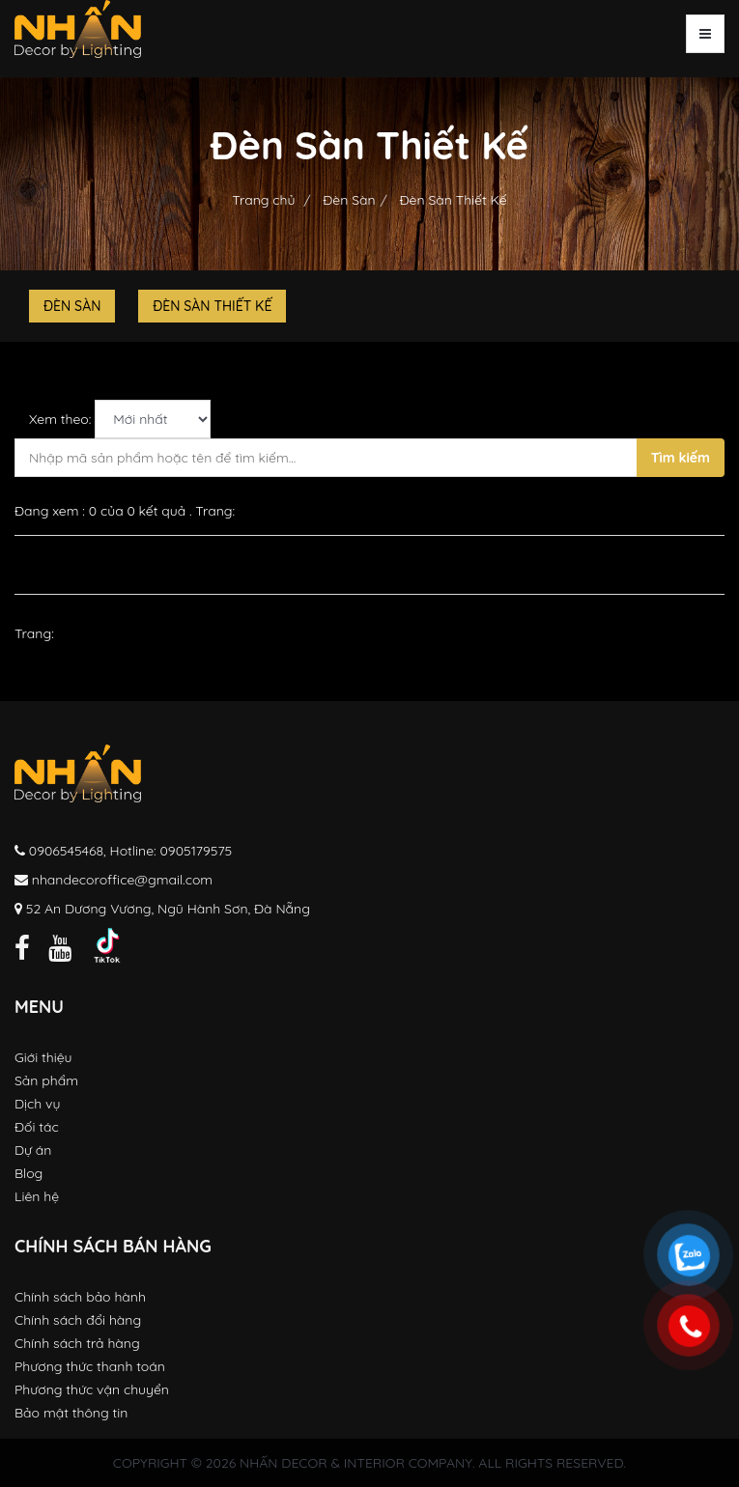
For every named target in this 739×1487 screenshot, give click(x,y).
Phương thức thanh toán (89, 1366)
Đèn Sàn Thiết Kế (451, 200)
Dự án (32, 1150)
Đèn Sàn (347, 200)
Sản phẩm (46, 1080)
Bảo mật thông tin (71, 1412)
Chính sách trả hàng (77, 1343)
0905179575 (196, 850)
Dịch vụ (37, 1103)
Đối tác (36, 1127)
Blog (28, 1173)
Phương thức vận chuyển (91, 1389)
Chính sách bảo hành (80, 1296)
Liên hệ (36, 1196)
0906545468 (66, 850)
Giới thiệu (43, 1057)
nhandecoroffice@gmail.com (122, 879)
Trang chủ (263, 200)
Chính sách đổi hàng (77, 1320)
